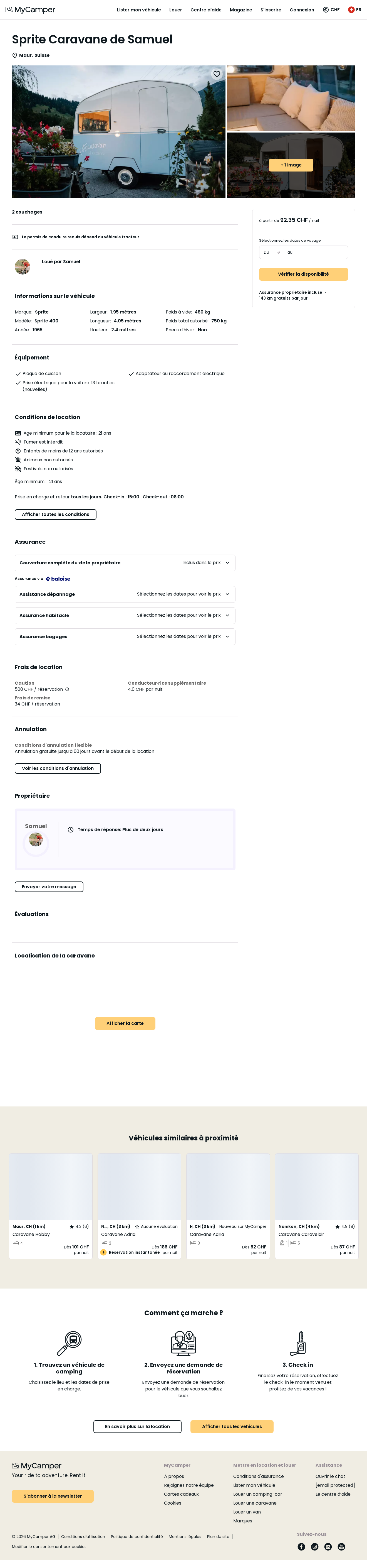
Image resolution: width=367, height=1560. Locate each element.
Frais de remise (32, 698)
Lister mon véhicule (139, 10)
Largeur (98, 312)
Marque (23, 312)
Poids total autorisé (187, 321)
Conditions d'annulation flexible (53, 745)
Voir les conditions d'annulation (58, 768)
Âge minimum (30, 482)
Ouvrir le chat (330, 1476)
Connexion (302, 10)
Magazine (241, 10)
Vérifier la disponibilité (303, 274)
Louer (175, 10)
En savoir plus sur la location (137, 1426)
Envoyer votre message (49, 886)
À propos (174, 1476)
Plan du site (218, 1536)
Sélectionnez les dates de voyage (290, 240)
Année (22, 330)
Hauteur (99, 330)
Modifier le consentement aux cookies (49, 1546)
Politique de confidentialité (137, 1536)
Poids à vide (178, 312)
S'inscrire (271, 10)
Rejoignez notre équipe (189, 1485)
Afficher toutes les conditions (55, 514)
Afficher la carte (125, 1023)
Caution (24, 683)
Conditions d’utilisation (83, 1536)
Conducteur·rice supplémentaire (167, 683)
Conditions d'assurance (258, 1476)
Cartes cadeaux (181, 1494)
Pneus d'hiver (180, 330)
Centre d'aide (206, 10)
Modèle (23, 321)
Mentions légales (185, 1536)
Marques (242, 1521)
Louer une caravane (255, 1503)
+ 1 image (291, 165)
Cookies (172, 1503)
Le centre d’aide (333, 1494)
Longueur (100, 321)
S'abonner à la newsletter (53, 1496)
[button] (331, 9)
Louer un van (247, 1512)
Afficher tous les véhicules (232, 1426)
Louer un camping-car (257, 1494)
